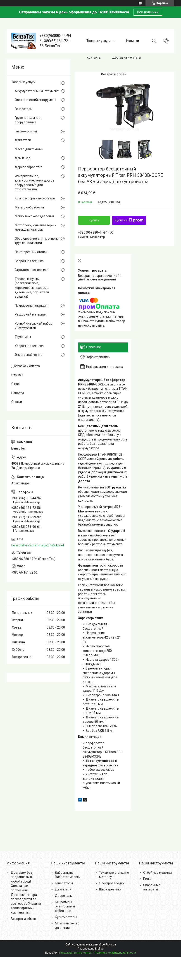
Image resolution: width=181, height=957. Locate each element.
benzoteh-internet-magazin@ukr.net (37, 545)
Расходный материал (31, 314)
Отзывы (17, 375)
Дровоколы (63, 895)
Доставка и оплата (126, 57)
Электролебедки (111, 883)
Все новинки (147, 12)
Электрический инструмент (35, 100)
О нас (15, 384)
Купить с (129, 220)
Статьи (16, 402)
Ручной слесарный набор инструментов (33, 326)
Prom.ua (110, 944)
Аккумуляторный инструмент (37, 91)
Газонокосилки (26, 131)
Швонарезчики (110, 889)
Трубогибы (23, 337)
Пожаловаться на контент (76, 952)
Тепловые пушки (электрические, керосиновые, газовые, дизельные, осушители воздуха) (32, 287)
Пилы (147, 878)
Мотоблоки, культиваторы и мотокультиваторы (36, 227)
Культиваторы (66, 917)
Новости (17, 393)
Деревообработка (28, 167)
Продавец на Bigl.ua (91, 948)
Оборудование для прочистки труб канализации (37, 241)
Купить (94, 220)
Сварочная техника (29, 261)
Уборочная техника (29, 346)
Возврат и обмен (113, 74)
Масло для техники (29, 149)
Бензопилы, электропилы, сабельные (65, 906)
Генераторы (24, 109)
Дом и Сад (23, 158)
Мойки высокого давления (35, 216)
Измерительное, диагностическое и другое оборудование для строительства (34, 182)
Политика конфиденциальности (115, 952)
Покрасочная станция (31, 305)
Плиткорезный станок (31, 252)
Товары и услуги (98, 41)
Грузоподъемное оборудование (27, 120)
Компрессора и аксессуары (35, 198)
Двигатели (23, 140)
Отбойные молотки (157, 872)
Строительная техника (31, 270)
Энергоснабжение (28, 354)
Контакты (94, 57)
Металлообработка (29, 207)
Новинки (132, 41)
